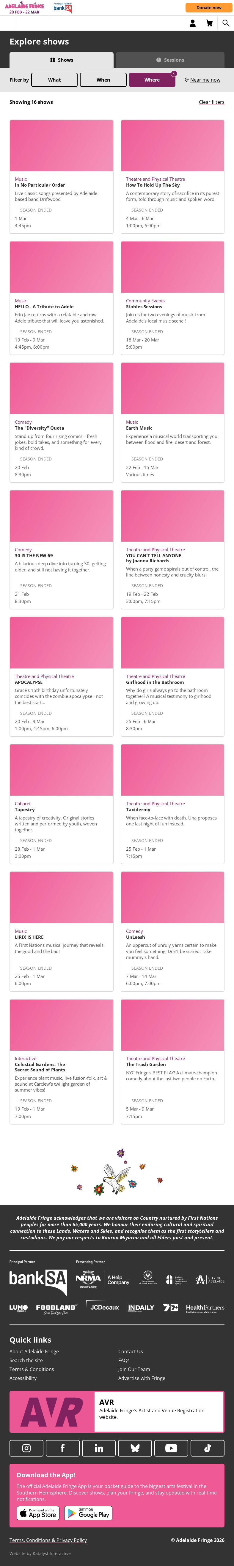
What (54, 80)
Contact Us (130, 1351)
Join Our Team (134, 1369)
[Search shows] (225, 23)
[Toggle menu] (8, 23)
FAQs (124, 1360)
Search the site (26, 1360)
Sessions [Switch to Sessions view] (174, 60)
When (103, 80)
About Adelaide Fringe (34, 1351)
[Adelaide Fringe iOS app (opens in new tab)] (38, 1513)
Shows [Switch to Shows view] (65, 60)
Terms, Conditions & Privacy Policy (48, 1540)
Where (160, 78)
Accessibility (23, 1378)
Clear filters (211, 102)
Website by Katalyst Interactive (40, 1553)
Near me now (202, 80)
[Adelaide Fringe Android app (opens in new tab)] (88, 1513)
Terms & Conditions (32, 1369)
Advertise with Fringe (141, 1378)
